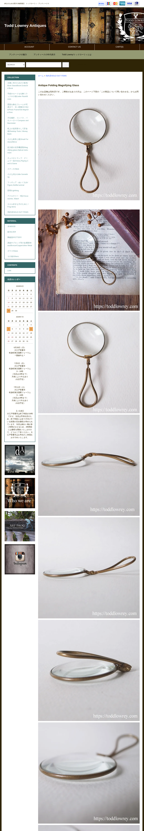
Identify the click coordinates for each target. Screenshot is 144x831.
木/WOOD (11, 226)
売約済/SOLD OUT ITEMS (56, 76)
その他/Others (13, 256)
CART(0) (117, 46)
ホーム (41, 76)
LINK (9, 271)
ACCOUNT (27, 46)
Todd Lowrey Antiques (25, 25)
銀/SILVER (11, 232)
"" (16, 54)
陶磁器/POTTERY (14, 237)
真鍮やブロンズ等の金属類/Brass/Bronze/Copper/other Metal (19, 244)
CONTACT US (72, 46)
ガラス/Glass (12, 251)
